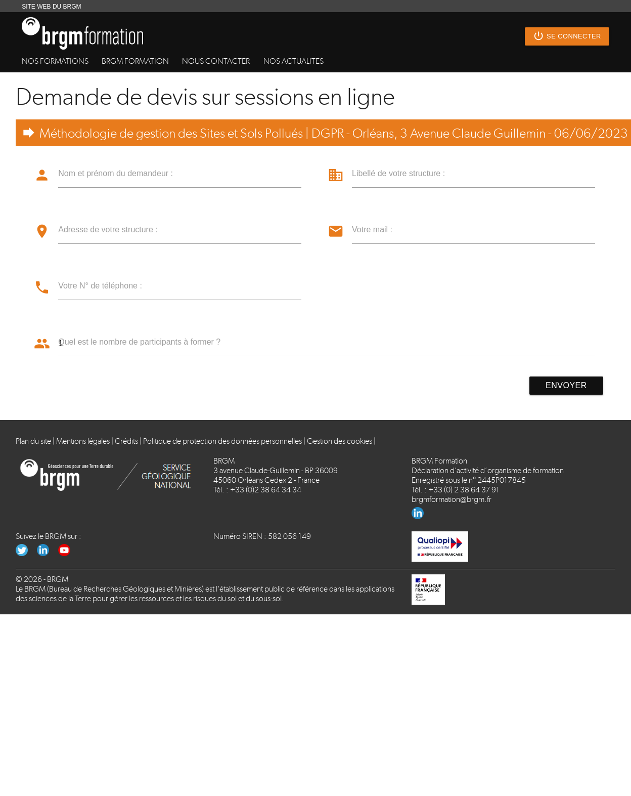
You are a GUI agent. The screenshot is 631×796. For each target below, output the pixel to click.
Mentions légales (83, 441)
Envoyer (566, 385)
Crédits (126, 441)
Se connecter (567, 36)
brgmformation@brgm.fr (451, 499)
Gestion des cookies (339, 441)
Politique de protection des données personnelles (222, 441)
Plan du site (33, 441)
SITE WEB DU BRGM (51, 6)
